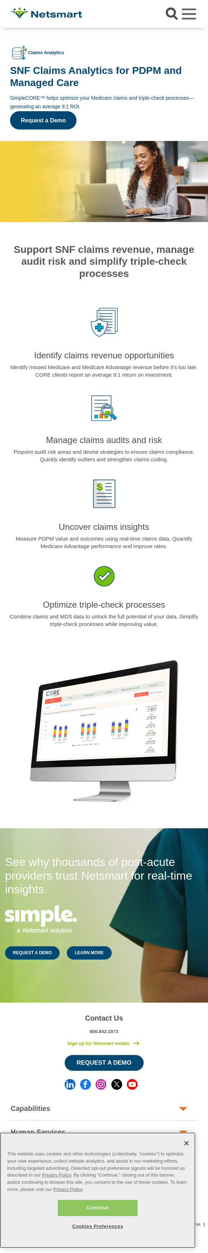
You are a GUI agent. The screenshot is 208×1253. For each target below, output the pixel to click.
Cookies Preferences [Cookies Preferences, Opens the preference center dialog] (97, 1226)
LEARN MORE (89, 952)
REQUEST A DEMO (32, 952)
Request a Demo (43, 120)
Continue (98, 1207)
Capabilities (30, 1108)
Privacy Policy (56, 1175)
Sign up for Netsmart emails (98, 1043)
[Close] (186, 1143)
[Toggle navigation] (189, 14)
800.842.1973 (104, 1031)
